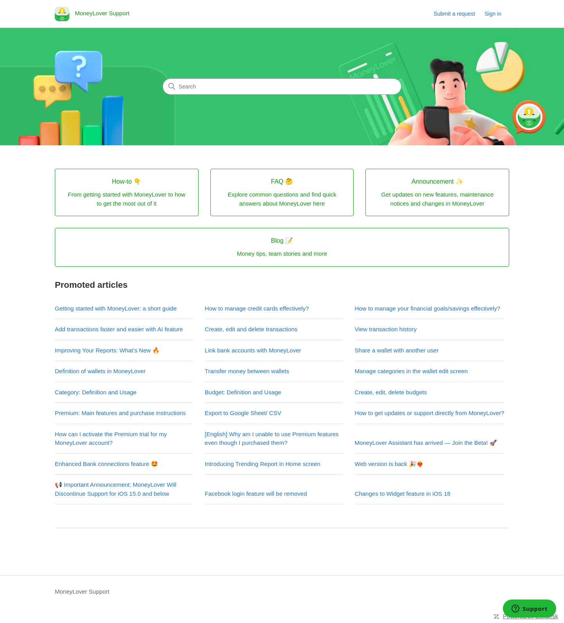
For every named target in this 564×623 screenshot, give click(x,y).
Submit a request (454, 14)
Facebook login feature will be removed (256, 493)
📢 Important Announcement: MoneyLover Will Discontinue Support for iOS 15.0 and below (115, 489)
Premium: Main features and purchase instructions (120, 413)
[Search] (282, 86)
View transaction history (386, 329)
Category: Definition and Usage (95, 392)
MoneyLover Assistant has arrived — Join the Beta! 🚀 (426, 442)
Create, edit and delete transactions (251, 329)
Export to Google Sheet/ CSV (243, 413)
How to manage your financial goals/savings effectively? (428, 308)
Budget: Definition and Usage (243, 392)
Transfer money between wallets (247, 371)
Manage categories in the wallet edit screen (411, 371)
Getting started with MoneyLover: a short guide (116, 308)
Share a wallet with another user (397, 350)
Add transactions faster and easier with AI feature (119, 329)
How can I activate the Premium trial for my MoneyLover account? (111, 438)
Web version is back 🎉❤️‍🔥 (389, 463)
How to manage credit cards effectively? (257, 308)
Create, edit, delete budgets (391, 392)
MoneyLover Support (82, 591)
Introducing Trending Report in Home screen (262, 463)
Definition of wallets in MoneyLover (100, 371)
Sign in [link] (492, 14)
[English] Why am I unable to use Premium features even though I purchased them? (272, 438)
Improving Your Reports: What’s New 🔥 (107, 350)
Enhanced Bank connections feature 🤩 (106, 463)
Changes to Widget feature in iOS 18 (402, 493)
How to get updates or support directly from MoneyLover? (429, 413)
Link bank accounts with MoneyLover (253, 350)
